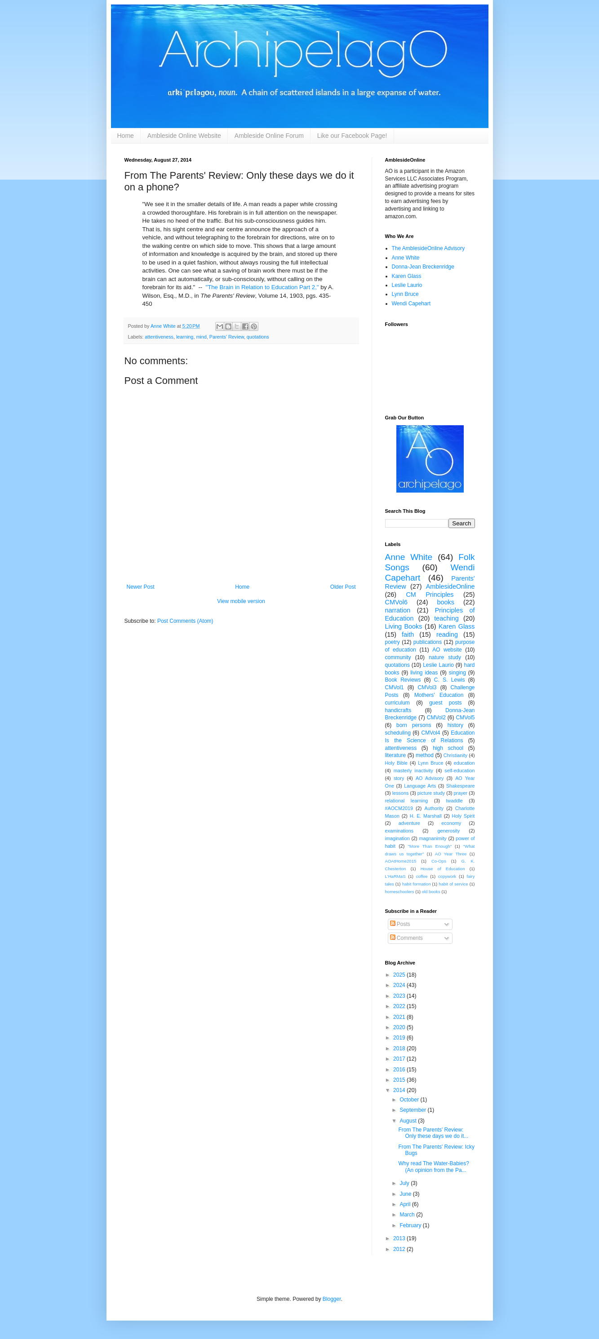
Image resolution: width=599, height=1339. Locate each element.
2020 (400, 1027)
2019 (400, 1038)
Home (125, 135)
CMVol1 (394, 687)
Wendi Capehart (411, 303)
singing (457, 673)
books (445, 602)
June (406, 1194)
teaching (446, 618)
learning (184, 336)
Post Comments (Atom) (185, 621)
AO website (446, 650)
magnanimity (432, 838)
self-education (459, 770)
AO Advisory (430, 778)
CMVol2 (436, 717)
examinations (399, 830)
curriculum (397, 703)
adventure (409, 823)
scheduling (398, 733)
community (398, 657)
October (409, 1100)
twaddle (454, 800)
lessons (400, 793)
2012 (400, 1249)
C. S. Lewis (449, 680)
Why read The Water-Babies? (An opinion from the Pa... (433, 1166)
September (413, 1110)
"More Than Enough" (430, 846)
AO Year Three (451, 853)
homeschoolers (399, 891)
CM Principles (429, 594)
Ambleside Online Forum (269, 135)
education (464, 763)
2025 (400, 975)
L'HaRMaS (395, 876)
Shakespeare (460, 785)
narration (398, 610)
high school (448, 748)
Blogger (332, 1299)
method (425, 755)
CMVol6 (396, 602)
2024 (400, 985)
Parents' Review (226, 336)
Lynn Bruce (405, 294)
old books (431, 891)
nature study (445, 657)
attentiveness (159, 336)
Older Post (343, 587)
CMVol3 (426, 687)
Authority (434, 808)
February (410, 1225)
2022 (400, 1006)
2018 (400, 1048)
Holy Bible (396, 763)
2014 (400, 1090)
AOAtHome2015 (401, 861)
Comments (406, 938)
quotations (258, 336)
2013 (400, 1238)
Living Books (403, 626)
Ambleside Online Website (184, 135)
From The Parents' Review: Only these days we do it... (433, 1133)
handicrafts (398, 710)
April (405, 1204)
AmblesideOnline (450, 586)
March (407, 1214)
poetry (392, 642)
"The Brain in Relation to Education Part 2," (262, 287)
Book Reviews (403, 680)
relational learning (406, 800)
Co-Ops (438, 861)
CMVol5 (465, 717)
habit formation (416, 883)
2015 (400, 1080)
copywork (447, 876)
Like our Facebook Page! (352, 135)
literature (395, 755)
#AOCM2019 (399, 808)
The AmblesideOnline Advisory (428, 248)
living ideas (424, 673)
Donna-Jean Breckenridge (423, 267)
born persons (413, 725)
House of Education (443, 868)
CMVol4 (430, 733)
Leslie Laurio (407, 285)
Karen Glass (407, 276)
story (399, 778)
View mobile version (241, 601)
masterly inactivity (413, 770)
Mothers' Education (438, 695)
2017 (400, 1059)
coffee (422, 876)
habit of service (453, 883)
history (455, 725)
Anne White (406, 258)
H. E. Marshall (426, 816)
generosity (448, 830)
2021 (400, 1017)
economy (451, 823)
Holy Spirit (463, 816)
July (405, 1183)
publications (427, 642)
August (408, 1121)
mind (201, 336)
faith (408, 634)
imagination (397, 838)
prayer (461, 793)
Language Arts (420, 785)
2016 (400, 1069)
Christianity (455, 755)
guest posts (445, 703)
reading (447, 634)
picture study (431, 793)
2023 (400, 996)
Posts (400, 924)
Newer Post (141, 587)
